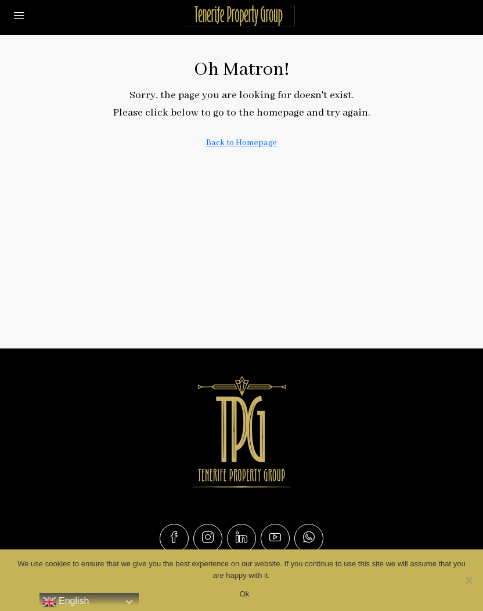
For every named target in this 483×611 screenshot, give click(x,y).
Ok (244, 594)
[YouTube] (275, 538)
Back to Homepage (241, 143)
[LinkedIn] (241, 538)
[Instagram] (207, 538)
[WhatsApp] (308, 538)
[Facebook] (174, 538)
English (65, 602)
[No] (468, 580)
